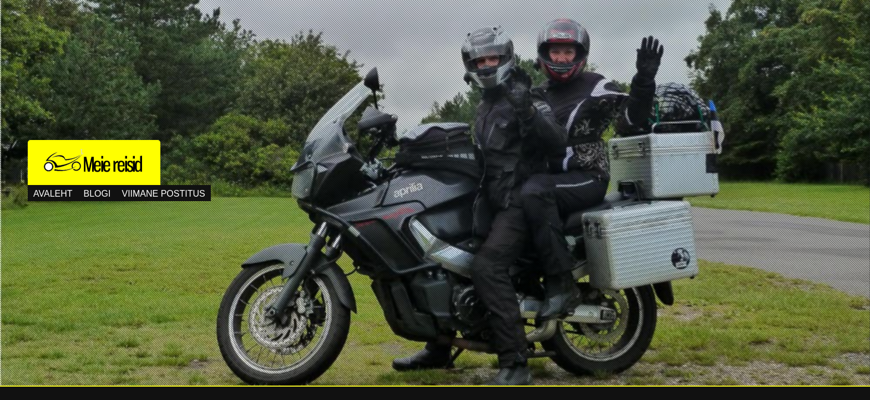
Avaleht (53, 193)
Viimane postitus (163, 193)
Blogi (97, 193)
